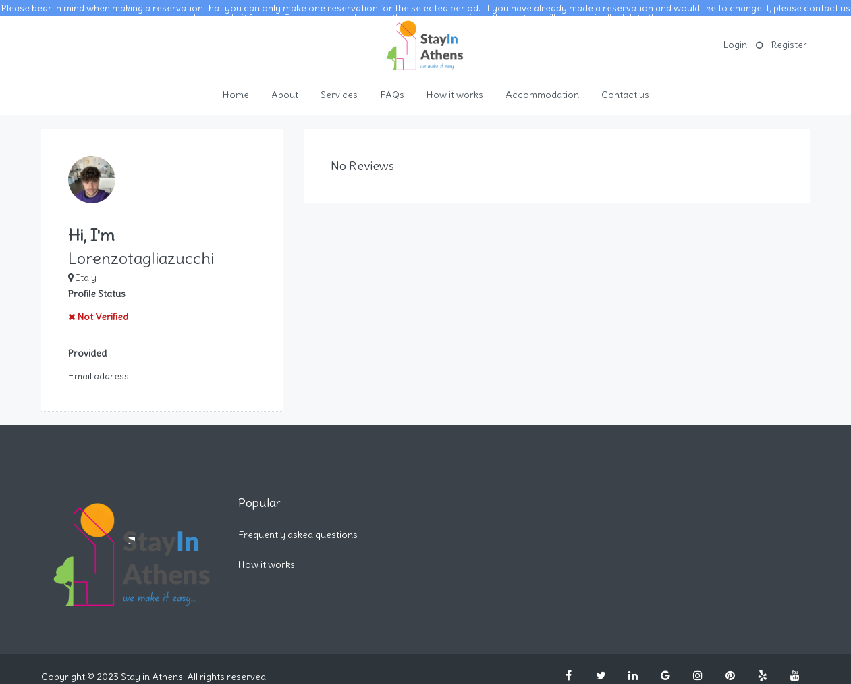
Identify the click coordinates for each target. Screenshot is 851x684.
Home (236, 86)
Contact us (625, 86)
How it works (455, 86)
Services (339, 86)
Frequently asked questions (298, 527)
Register (789, 36)
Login (735, 36)
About (284, 86)
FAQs (392, 86)
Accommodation (542, 86)
